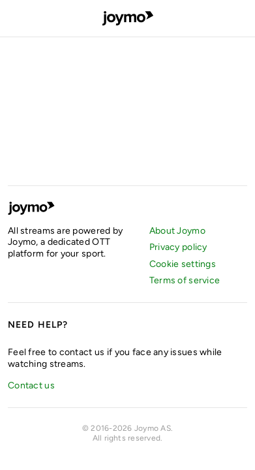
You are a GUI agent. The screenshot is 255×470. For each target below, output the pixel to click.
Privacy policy (178, 247)
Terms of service (184, 280)
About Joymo (177, 230)
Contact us (31, 385)
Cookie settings (182, 264)
